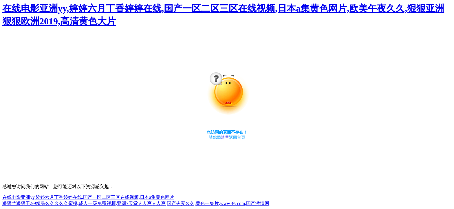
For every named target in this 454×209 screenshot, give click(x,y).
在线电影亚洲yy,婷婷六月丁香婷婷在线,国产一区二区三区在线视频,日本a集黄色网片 (88, 197)
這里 (225, 137)
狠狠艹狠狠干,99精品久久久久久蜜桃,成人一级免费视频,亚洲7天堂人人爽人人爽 (84, 203)
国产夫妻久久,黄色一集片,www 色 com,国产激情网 (218, 203)
